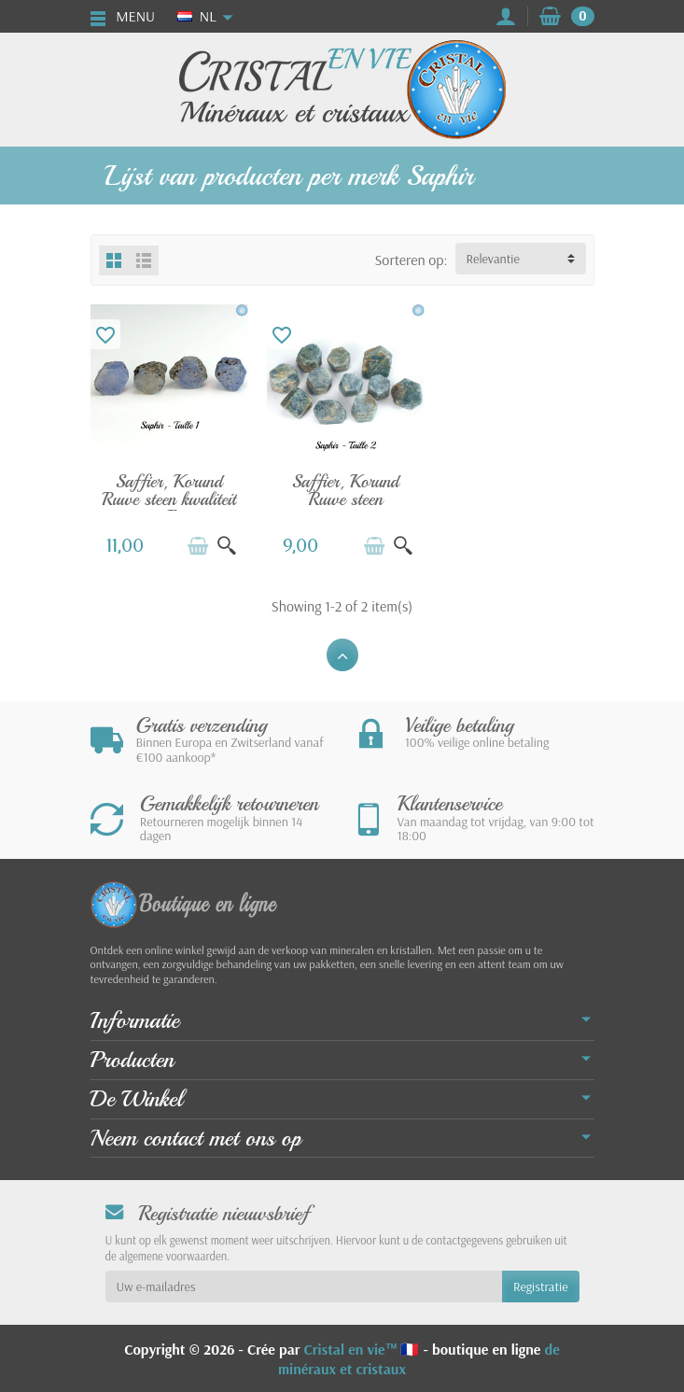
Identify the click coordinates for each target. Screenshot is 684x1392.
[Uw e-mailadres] (303, 1285)
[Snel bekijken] (224, 543)
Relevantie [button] (493, 258)
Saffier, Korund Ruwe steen (342, 489)
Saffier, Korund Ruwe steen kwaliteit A (167, 498)
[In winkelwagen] (195, 543)
